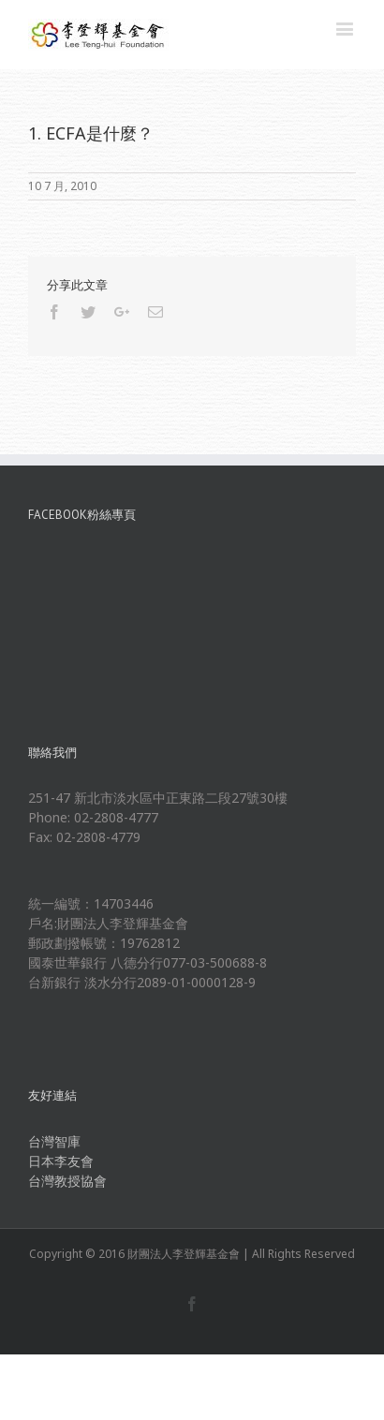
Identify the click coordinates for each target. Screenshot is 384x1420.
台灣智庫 (54, 1141)
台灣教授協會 (67, 1181)
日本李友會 (61, 1161)
